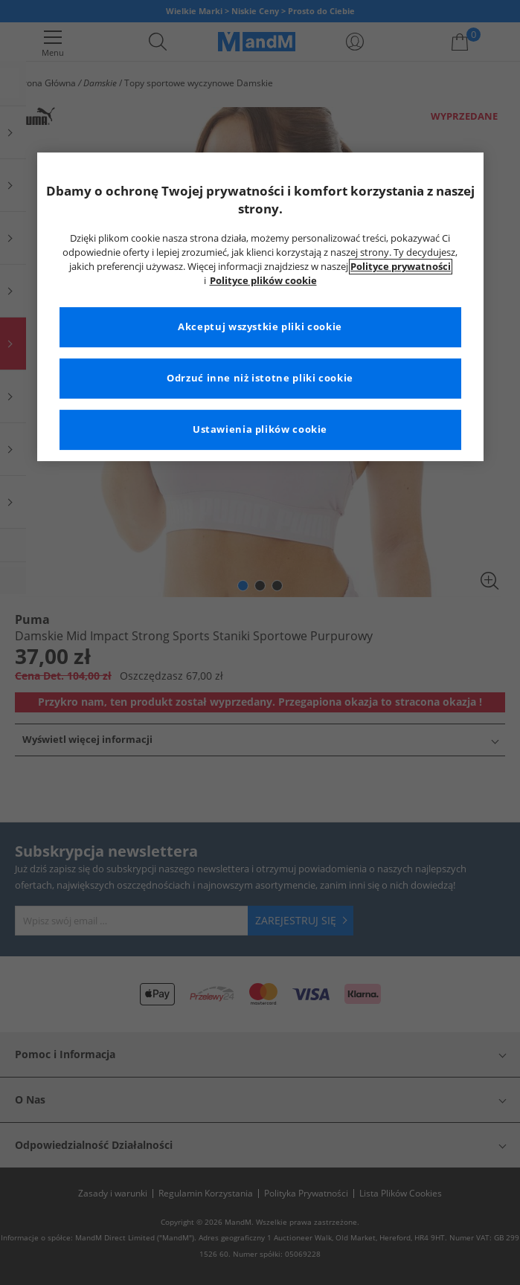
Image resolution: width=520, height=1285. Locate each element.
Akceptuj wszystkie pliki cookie (260, 327)
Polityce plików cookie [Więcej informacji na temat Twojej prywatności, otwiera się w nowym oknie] (263, 280)
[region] (260, 306)
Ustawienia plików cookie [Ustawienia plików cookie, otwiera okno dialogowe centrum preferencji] (260, 429)
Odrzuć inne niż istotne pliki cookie (260, 378)
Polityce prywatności (400, 266)
